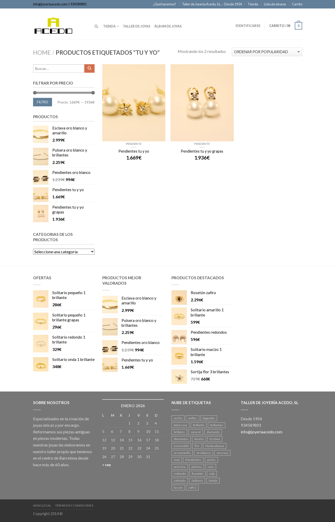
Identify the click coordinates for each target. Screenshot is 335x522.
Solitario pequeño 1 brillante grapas (69, 318)
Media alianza (214, 446)
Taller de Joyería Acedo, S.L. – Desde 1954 (212, 4)
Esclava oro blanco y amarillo (69, 131)
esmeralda (181, 446)
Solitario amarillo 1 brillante (207, 313)
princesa (180, 467)
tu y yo (178, 487)
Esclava (215, 439)
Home (42, 52)
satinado (180, 480)
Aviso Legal (42, 505)
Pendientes (193, 460)
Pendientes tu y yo (68, 190)
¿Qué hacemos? (164, 4)
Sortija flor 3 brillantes (210, 372)
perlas (211, 460)
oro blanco (203, 453)
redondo (180, 474)
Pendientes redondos (209, 333)
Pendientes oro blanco (71, 173)
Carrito (297, 4)
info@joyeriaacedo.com (50, 4)
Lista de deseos (275, 4)
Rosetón (197, 474)
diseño (199, 439)
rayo (211, 467)
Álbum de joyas (168, 26)
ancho (178, 418)
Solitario (197, 480)
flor (197, 446)
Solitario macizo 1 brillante (206, 352)
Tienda (253, 4)
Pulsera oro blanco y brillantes (69, 153)
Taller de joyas (136, 26)
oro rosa (222, 453)
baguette (209, 418)
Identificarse (248, 26)
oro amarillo (182, 453)
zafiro (192, 487)
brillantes (216, 425)
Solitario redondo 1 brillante (68, 340)
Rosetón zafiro (203, 293)
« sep (106, 464)
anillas (192, 418)
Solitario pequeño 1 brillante (69, 295)
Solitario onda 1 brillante (73, 360)
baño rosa (180, 425)
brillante (198, 425)
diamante (213, 432)
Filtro (42, 102)
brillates (179, 432)
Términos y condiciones (74, 505)
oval (176, 460)
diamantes (181, 439)
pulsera (196, 467)
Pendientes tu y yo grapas (68, 210)
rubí (212, 474)
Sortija (213, 480)
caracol (196, 432)
